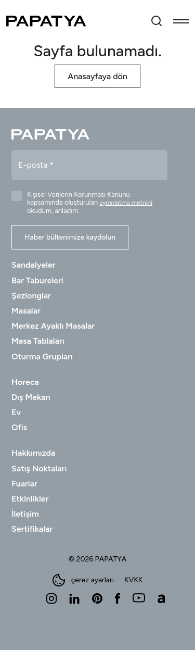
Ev (16, 412)
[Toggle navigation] (181, 21)
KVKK (133, 580)
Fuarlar (24, 484)
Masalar (26, 311)
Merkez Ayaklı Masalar (53, 326)
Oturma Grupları (42, 356)
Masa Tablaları (37, 341)
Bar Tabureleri (37, 280)
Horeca (25, 382)
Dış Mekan (30, 397)
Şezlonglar (31, 296)
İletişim (25, 514)
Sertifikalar (32, 529)
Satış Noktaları (39, 468)
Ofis (19, 427)
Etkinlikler (29, 499)
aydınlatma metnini (126, 202)
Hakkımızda (33, 453)
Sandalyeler (33, 265)
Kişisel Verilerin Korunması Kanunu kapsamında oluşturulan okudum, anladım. (89, 203)
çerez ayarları (83, 580)
